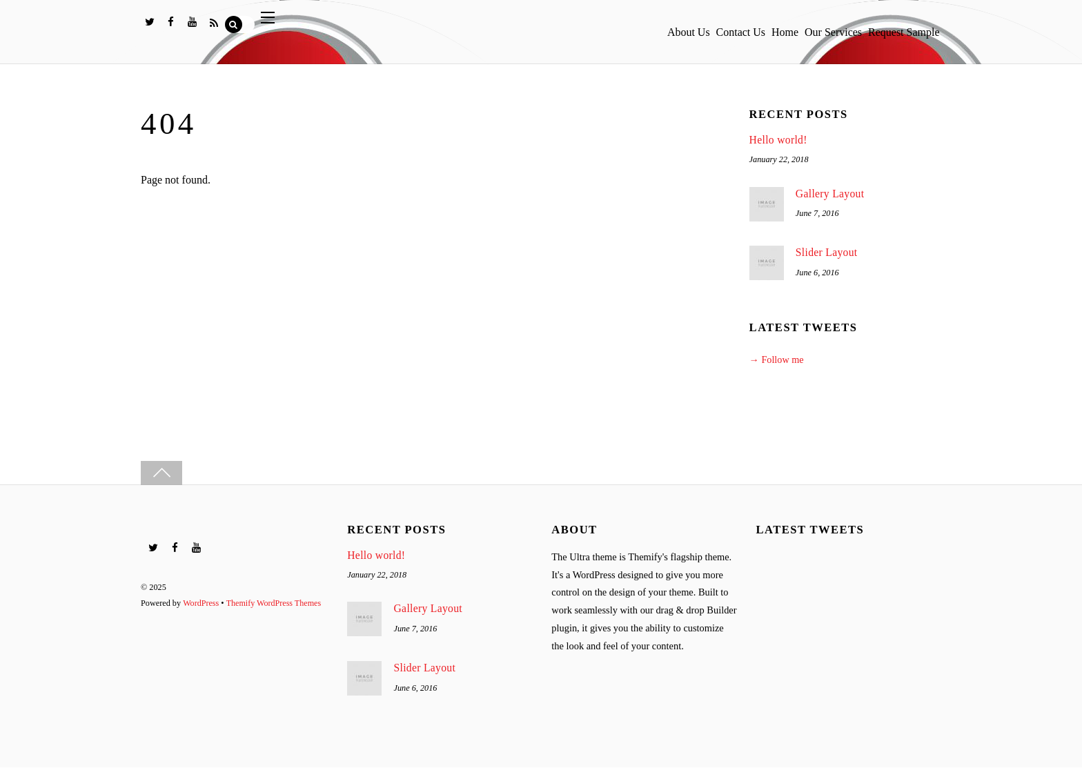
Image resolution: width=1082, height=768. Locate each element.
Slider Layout (827, 253)
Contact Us (706, 28)
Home (760, 28)
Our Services (818, 28)
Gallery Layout (830, 193)
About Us (644, 28)
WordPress (201, 602)
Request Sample (899, 28)
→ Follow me (777, 360)
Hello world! (778, 140)
